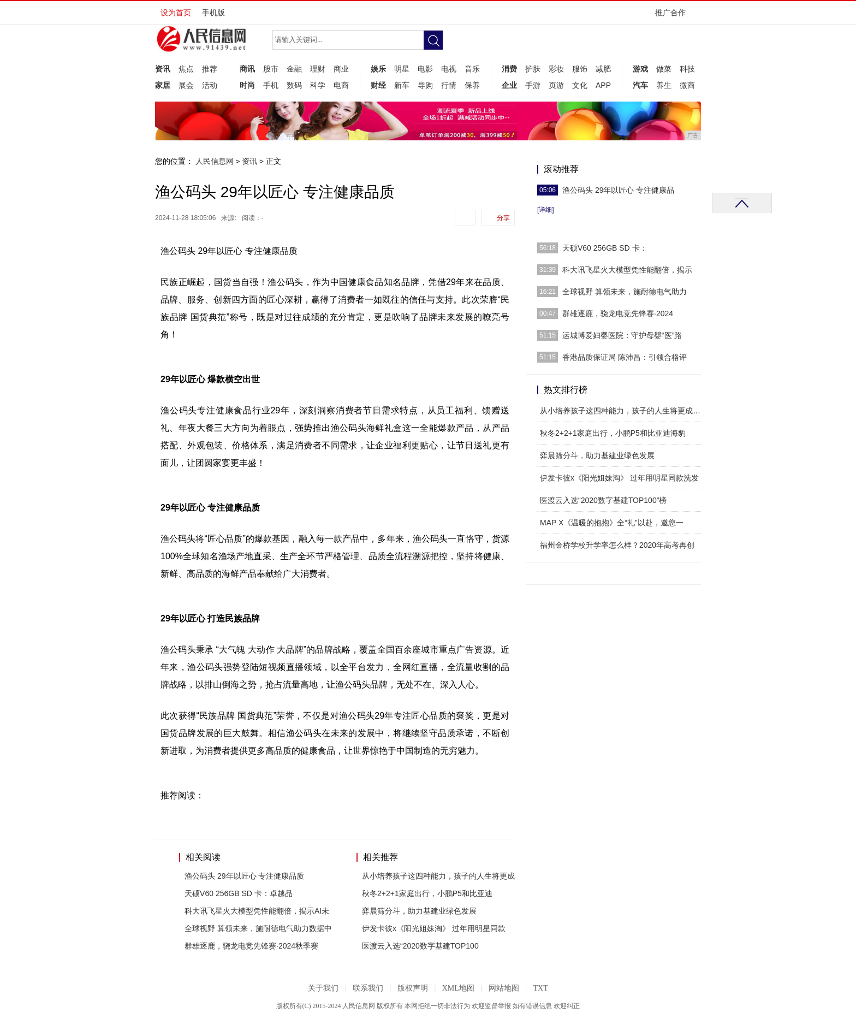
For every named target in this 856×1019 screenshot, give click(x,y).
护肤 (532, 68)
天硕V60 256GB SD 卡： (604, 248)
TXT (540, 988)
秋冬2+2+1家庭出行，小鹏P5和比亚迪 (427, 893)
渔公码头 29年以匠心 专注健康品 (618, 190)
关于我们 (323, 988)
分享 (503, 218)
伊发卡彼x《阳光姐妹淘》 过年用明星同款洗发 (619, 477)
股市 (270, 68)
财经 (378, 85)
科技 (687, 68)
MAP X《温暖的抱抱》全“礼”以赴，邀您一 (611, 522)
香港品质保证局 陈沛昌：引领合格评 (624, 357)
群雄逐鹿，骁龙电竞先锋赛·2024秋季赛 (251, 945)
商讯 (247, 68)
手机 (270, 85)
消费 (509, 68)
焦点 (186, 68)
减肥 (603, 68)
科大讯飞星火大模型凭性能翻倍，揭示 (627, 269)
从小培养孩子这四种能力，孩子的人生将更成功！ (624, 410)
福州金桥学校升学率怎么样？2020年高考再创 (617, 545)
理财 (317, 68)
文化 (579, 85)
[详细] (545, 210)
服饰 (579, 68)
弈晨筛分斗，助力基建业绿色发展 (419, 911)
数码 (294, 85)
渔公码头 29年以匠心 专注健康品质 (244, 876)
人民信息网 (214, 161)
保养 (472, 85)
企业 (509, 85)
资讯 (162, 68)
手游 (532, 85)
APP (603, 85)
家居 (162, 85)
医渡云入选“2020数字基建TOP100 (420, 945)
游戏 (640, 68)
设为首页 (175, 12)
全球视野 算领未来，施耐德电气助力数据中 (258, 928)
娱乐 (378, 68)
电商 (341, 85)
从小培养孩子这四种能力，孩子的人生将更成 (438, 876)
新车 (401, 85)
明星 (401, 68)
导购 (425, 85)
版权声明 (412, 988)
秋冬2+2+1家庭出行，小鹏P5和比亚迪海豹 (613, 433)
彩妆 (556, 68)
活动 (209, 85)
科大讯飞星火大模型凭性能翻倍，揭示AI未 (257, 911)
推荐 (209, 68)
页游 (556, 85)
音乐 (472, 68)
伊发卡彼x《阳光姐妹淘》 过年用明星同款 (434, 928)
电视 (448, 68)
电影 (425, 68)
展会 (186, 85)
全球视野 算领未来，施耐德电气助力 (624, 291)
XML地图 (458, 988)
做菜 (663, 68)
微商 (687, 85)
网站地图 (504, 988)
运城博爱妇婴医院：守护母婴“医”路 (622, 335)
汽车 (640, 85)
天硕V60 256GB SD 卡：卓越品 (239, 893)
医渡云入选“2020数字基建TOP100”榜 (603, 500)
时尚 (247, 85)
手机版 (213, 12)
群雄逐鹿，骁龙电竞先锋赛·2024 (617, 313)
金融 (294, 68)
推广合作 (674, 16)
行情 (448, 85)
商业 (341, 68)
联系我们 (368, 988)
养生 (663, 85)
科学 (317, 85)
